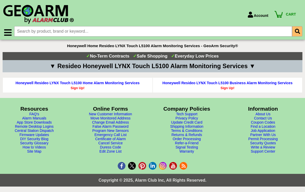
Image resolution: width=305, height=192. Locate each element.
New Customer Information (110, 114)
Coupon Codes (263, 122)
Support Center (263, 152)
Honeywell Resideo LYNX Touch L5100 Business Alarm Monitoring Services (227, 83)
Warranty (187, 152)
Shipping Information (186, 127)
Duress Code (110, 147)
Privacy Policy (186, 118)
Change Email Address (110, 122)
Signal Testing (186, 147)
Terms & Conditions (186, 131)
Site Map (34, 152)
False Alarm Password (110, 127)
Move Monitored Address (111, 118)
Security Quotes (263, 143)
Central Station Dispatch (34, 131)
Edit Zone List (110, 152)
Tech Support (187, 114)
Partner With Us (263, 135)
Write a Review (263, 147)
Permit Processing (263, 139)
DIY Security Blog (34, 139)
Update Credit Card (187, 122)
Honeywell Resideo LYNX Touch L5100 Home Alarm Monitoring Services (78, 83)
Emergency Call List (110, 135)
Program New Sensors (110, 131)
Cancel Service (110, 143)
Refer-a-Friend (186, 143)
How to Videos (34, 147)
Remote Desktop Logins (34, 127)
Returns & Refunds (187, 135)
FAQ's (34, 114)
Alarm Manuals (34, 118)
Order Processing (187, 139)
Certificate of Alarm (110, 139)
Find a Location (263, 127)
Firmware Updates (34, 135)
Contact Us (263, 118)
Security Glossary (34, 143)
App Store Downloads (34, 122)
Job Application (263, 131)
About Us (263, 114)
